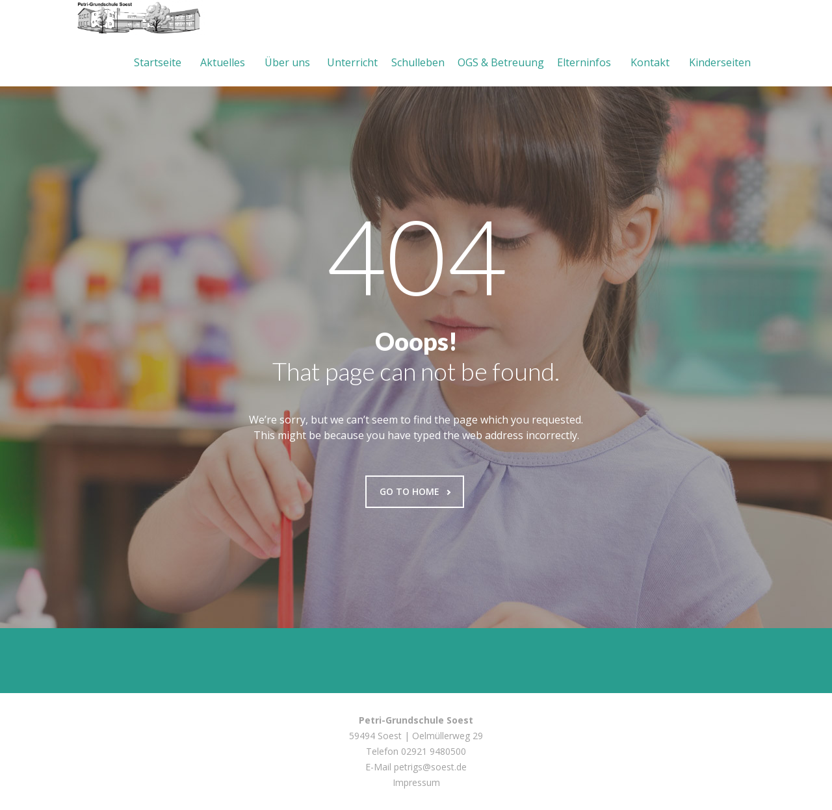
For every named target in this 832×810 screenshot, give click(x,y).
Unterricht (352, 62)
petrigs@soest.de (430, 767)
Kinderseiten (720, 62)
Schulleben (418, 62)
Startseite (157, 62)
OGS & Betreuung (501, 62)
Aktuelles (222, 62)
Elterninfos (584, 62)
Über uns (287, 62)
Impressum (416, 782)
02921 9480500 (433, 751)
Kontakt (650, 62)
